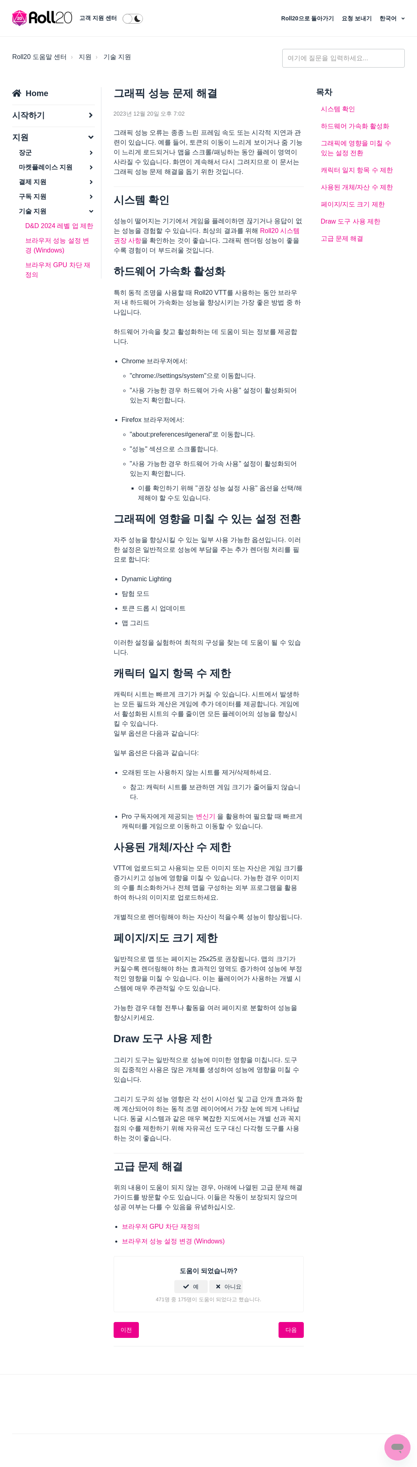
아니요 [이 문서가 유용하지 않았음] (232, 1286)
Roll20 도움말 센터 (39, 56)
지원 (85, 56)
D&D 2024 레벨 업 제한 (59, 225)
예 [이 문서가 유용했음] (196, 1286)
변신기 (205, 816)
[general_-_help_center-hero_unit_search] (343, 58)
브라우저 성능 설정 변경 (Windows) (57, 245)
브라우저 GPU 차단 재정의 (57, 269)
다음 (291, 1329)
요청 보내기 (357, 18)
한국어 (389, 18)
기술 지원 (117, 56)
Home (37, 93)
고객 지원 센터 (98, 18)
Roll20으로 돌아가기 (308, 18)
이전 (126, 1329)
